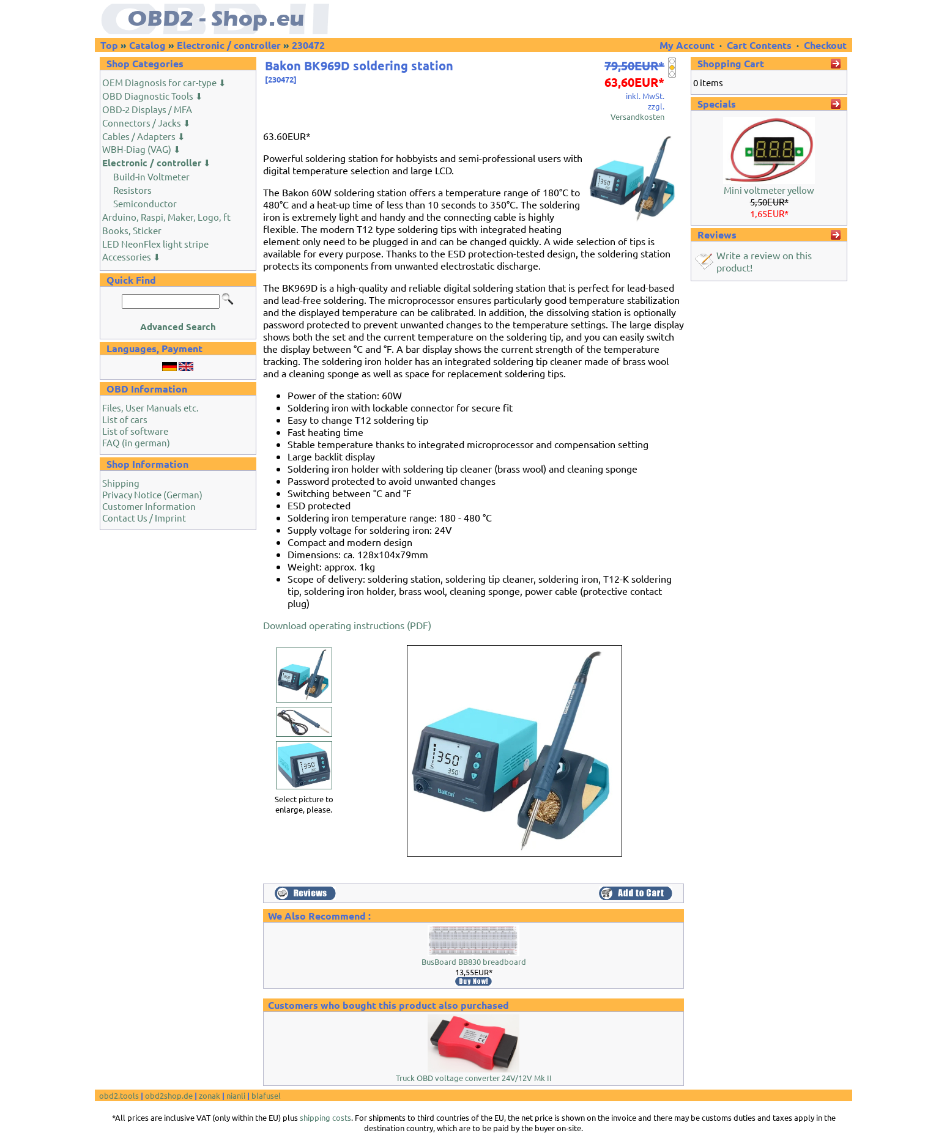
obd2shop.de (169, 1095)
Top (109, 45)
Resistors (132, 190)
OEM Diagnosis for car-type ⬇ (164, 82)
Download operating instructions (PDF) (347, 625)
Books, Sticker (132, 230)
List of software (135, 431)
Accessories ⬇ (131, 256)
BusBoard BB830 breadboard (474, 961)
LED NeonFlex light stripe (155, 243)
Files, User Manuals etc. (150, 407)
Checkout (825, 45)
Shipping (120, 483)
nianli (235, 1095)
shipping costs (325, 1117)
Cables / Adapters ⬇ (143, 136)
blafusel (266, 1095)
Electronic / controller (229, 45)
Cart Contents (759, 45)
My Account (688, 45)
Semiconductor (145, 203)
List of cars (124, 419)
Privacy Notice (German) (152, 494)
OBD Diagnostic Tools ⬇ (152, 95)
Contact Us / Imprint (144, 517)
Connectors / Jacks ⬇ (146, 122)
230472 (308, 45)
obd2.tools (119, 1095)
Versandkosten (637, 116)
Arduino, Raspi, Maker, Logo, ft (166, 217)
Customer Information (149, 506)
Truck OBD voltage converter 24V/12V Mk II (474, 1077)
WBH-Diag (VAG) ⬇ (141, 149)
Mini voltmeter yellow (769, 190)
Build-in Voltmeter (151, 176)
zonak (209, 1095)
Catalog (147, 45)
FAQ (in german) (136, 442)
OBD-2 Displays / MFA (147, 109)
